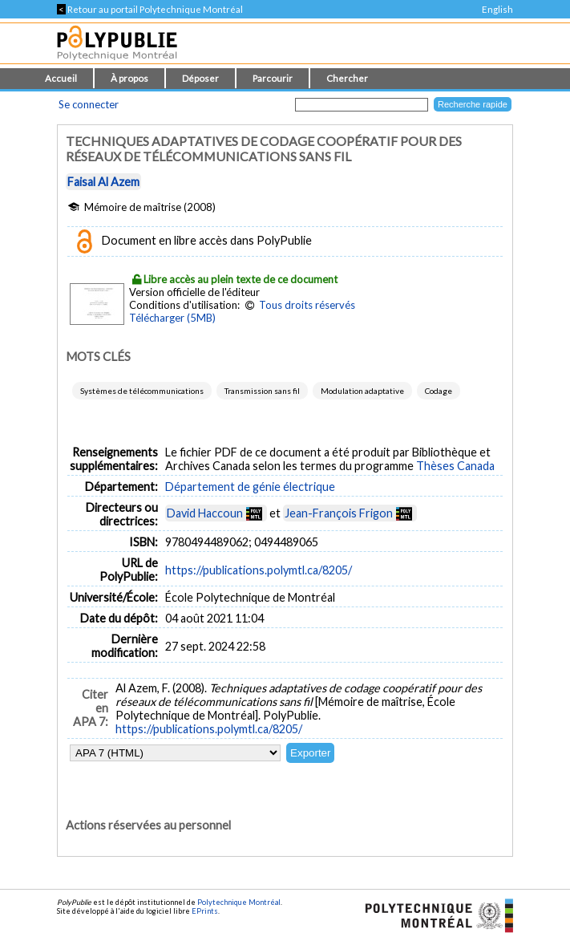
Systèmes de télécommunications (142, 391)
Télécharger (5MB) (172, 317)
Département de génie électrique (250, 486)
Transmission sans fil (262, 391)
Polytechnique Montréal (239, 902)
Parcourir (273, 78)
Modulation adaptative (362, 391)
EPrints (205, 911)
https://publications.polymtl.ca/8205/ (258, 570)
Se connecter (89, 104)
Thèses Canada (455, 466)
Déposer (200, 78)
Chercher (347, 78)
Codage (438, 391)
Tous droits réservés (307, 304)
